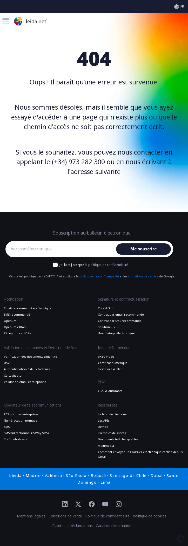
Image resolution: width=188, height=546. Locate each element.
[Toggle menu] (5, 21)
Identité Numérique (114, 347)
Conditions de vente (65, 516)
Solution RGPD (108, 327)
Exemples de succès (112, 433)
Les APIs (103, 420)
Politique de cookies (149, 516)
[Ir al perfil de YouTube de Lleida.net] (105, 504)
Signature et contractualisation (123, 299)
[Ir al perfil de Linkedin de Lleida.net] (64, 504)
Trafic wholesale (15, 439)
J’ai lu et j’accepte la (93, 265)
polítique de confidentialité (108, 265)
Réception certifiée (17, 333)
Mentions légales (31, 516)
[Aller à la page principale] (31, 21)
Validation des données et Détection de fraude (43, 347)
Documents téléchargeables (118, 439)
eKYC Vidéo (106, 357)
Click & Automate (110, 391)
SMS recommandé (17, 314)
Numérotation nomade (20, 420)
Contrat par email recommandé (121, 314)
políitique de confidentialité (99, 276)
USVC (7, 363)
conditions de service (143, 276)
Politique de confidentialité (107, 516)
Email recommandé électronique (27, 308)
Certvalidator (13, 376)
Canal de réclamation (113, 525)
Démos (103, 427)
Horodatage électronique (116, 333)
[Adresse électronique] (62, 249)
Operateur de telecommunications (33, 405)
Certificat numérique (112, 363)
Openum (10, 321)
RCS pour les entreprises (21, 414)
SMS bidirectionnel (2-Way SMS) (26, 433)
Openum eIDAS (14, 327)
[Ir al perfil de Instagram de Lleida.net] (118, 504)
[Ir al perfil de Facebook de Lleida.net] (91, 504)
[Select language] (179, 6)
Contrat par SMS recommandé (120, 321)
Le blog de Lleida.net (113, 414)
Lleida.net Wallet (110, 369)
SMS (7, 427)
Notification (13, 299)
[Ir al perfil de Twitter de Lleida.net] (78, 504)
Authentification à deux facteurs (27, 369)
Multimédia (106, 446)
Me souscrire (143, 249)
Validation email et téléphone (25, 382)
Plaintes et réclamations (72, 525)
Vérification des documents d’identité (30, 357)
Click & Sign (106, 308)
